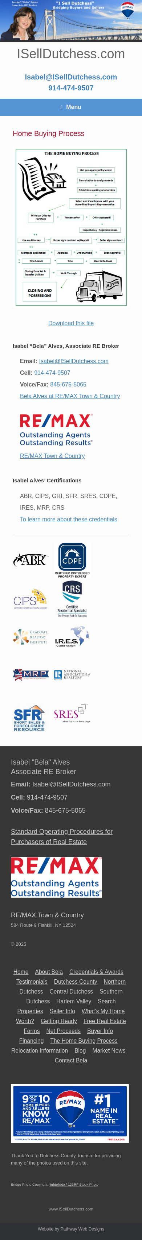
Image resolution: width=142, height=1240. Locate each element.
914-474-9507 (71, 88)
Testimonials (32, 982)
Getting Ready (59, 1021)
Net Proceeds (63, 1031)
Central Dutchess (71, 991)
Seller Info (62, 1011)
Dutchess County (75, 982)
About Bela (49, 972)
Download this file (71, 323)
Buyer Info (100, 1031)
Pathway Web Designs (82, 1229)
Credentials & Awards (96, 972)
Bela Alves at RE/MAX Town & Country (70, 396)
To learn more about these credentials (68, 519)
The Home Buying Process (83, 1041)
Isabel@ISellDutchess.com (71, 77)
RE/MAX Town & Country (52, 456)
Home (21, 972)
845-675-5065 (68, 384)
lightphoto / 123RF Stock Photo (73, 1184)
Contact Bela (71, 1060)
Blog (80, 1050)
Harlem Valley (73, 1001)
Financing (31, 1041)
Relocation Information (39, 1050)
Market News (108, 1050)
